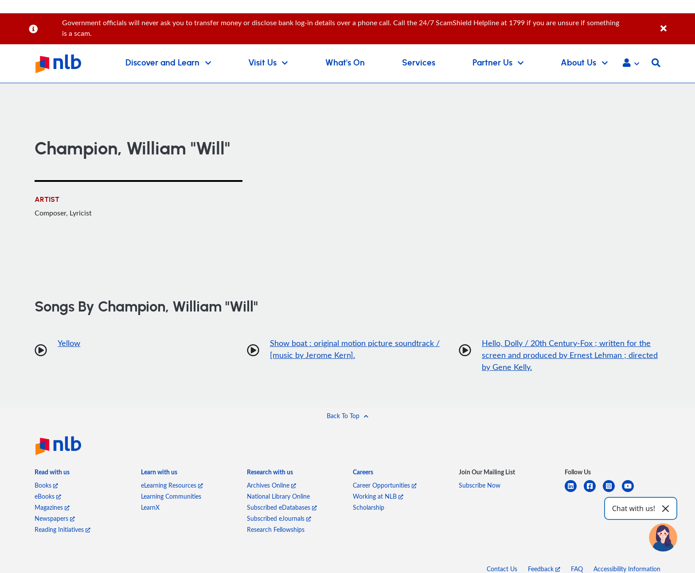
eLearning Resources (172, 485)
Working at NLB (378, 496)
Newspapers (55, 518)
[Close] (676, 24)
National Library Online (278, 496)
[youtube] (631, 491)
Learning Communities (171, 496)
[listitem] (52, 473)
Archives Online (271, 485)
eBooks (48, 496)
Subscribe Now (479, 485)
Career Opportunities (385, 485)
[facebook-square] (593, 491)
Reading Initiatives (62, 529)
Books (46, 485)
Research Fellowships (276, 529)
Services (418, 63)
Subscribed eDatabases (282, 507)
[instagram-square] (612, 491)
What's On (345, 63)
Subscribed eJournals (279, 518)
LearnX (150, 507)
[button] (631, 64)
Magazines (52, 507)
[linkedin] (574, 491)
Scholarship (368, 507)
